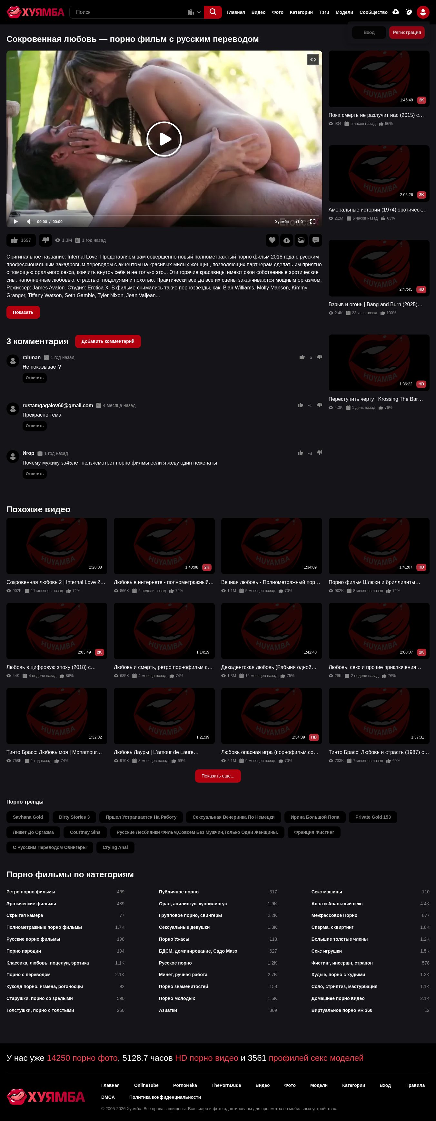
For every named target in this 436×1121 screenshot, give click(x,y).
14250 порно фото (82, 1058)
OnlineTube (146, 1085)
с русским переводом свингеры (50, 847)
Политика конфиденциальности (165, 1097)
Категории (301, 12)
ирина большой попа (315, 817)
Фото (277, 12)
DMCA (108, 1097)
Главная (236, 12)
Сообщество (374, 12)
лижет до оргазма (33, 832)
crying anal (115, 847)
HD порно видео (206, 1058)
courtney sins (85, 832)
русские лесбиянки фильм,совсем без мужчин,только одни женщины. (197, 832)
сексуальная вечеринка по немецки (233, 817)
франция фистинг (314, 832)
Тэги (324, 12)
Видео (259, 12)
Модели (344, 12)
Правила (415, 1085)
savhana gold (28, 817)
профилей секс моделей (316, 1058)
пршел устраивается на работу (141, 817)
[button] (213, 12)
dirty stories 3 (74, 817)
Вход (385, 1085)
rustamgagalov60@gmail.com (58, 405)
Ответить (35, 378)
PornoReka (185, 1085)
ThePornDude (226, 1085)
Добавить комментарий (108, 341)
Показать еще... (218, 775)
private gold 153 (373, 817)
